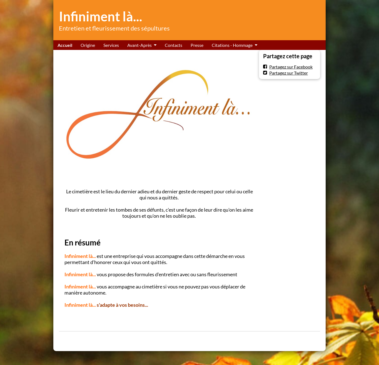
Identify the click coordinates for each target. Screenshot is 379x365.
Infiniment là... (100, 16)
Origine (88, 45)
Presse (197, 45)
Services (111, 45)
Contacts (173, 45)
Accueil (65, 45)
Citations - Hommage (232, 45)
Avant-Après (139, 45)
